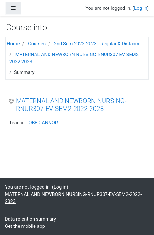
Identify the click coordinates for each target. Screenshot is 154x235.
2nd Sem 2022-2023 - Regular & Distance (97, 44)
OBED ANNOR (43, 123)
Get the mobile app (25, 226)
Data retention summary (30, 219)
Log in (140, 8)
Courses (37, 44)
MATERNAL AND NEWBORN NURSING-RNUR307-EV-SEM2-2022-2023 (71, 105)
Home (13, 44)
